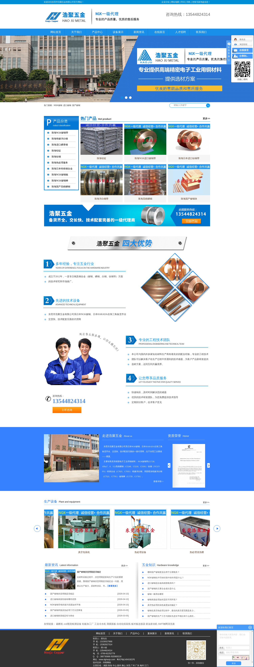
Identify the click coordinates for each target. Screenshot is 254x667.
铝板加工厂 (88, 624)
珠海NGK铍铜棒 (60, 180)
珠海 (110, 665)
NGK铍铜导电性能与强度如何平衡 (65, 605)
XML (188, 2)
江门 (146, 665)
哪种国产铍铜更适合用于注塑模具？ (163, 572)
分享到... (243, 56)
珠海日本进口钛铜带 (188, 158)
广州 (133, 665)
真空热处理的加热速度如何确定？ (162, 605)
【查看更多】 (112, 586)
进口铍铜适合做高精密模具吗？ (161, 583)
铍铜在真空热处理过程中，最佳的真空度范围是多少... (171, 610)
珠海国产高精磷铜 (61, 186)
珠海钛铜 (56, 156)
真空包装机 (87, 552)
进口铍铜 (67, 105)
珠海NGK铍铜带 (60, 132)
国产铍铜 (76, 105)
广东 (137, 665)
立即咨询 (67, 410)
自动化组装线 (124, 624)
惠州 (119, 665)
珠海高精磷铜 (145, 199)
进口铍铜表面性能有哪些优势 (63, 599)
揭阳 (105, 665)
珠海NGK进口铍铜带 (145, 158)
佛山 (124, 665)
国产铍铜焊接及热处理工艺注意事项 (66, 610)
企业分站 (165, 2)
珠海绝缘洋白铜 (60, 138)
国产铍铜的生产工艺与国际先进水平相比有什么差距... (171, 616)
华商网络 (107, 662)
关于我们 (76, 32)
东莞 (128, 665)
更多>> (206, 118)
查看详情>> (158, 481)
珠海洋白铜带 (101, 199)
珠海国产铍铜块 (189, 199)
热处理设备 (144, 552)
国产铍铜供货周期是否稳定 (89, 572)
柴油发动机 (151, 624)
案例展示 (152, 633)
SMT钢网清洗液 (166, 624)
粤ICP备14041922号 (126, 659)
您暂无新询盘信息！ (201, 2)
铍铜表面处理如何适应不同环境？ (162, 599)
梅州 (142, 665)
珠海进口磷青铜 (60, 144)
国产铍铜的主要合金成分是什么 (161, 588)
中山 (115, 665)
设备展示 (118, 32)
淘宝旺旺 (241, 44)
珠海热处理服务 (60, 162)
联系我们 (201, 32)
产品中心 (97, 32)
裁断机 (59, 624)
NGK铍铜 (58, 105)
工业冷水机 (100, 624)
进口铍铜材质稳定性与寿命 (62, 616)
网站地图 (175, 2)
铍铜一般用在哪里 (156, 594)
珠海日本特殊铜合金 (62, 168)
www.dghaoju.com (107, 659)
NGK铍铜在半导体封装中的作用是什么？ (166, 577)
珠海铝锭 (56, 150)
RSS (183, 2)
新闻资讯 (139, 32)
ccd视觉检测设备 (72, 624)
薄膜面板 (111, 624)
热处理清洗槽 (200, 552)
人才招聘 (180, 32)
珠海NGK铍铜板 (60, 174)
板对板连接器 (138, 624)
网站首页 (55, 32)
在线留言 (159, 32)
